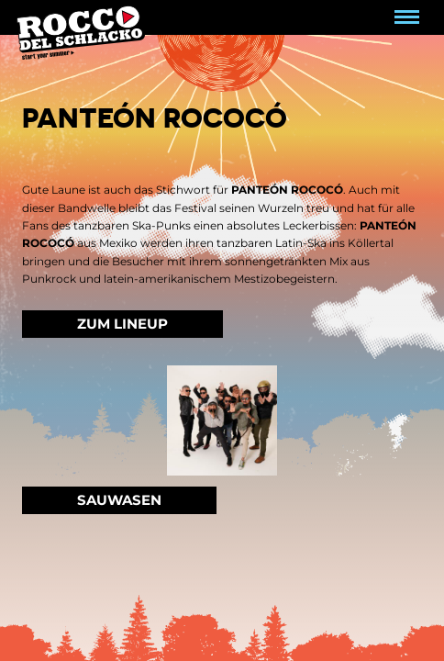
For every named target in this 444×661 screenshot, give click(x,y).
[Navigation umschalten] (406, 17)
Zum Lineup (122, 323)
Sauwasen (119, 500)
